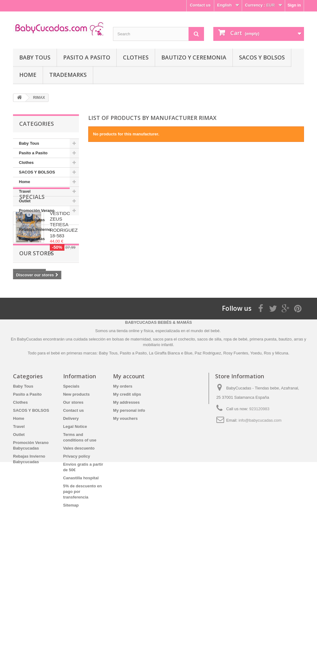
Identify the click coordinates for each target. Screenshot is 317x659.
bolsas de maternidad (131, 453)
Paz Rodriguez (208, 467)
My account (129, 490)
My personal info (129, 525)
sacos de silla (209, 453)
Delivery (71, 533)
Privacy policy (76, 571)
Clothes (136, 57)
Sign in (294, 5)
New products (76, 509)
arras (299, 453)
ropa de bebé (235, 453)
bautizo (285, 453)
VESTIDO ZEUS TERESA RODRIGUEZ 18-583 (64, 290)
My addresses (126, 517)
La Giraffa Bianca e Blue (171, 467)
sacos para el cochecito (174, 453)
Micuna (281, 467)
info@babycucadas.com (259, 535)
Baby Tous (34, 57)
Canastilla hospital (81, 592)
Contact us (200, 5)
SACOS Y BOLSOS (262, 57)
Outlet (25, 201)
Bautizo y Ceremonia (193, 57)
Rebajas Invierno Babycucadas (35, 234)
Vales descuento (79, 562)
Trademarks (68, 74)
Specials (32, 262)
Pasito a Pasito (86, 57)
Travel (25, 191)
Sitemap (71, 619)
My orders (122, 501)
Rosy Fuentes (235, 467)
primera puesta (263, 453)
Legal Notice (75, 541)
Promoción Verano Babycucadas (36, 215)
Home (28, 74)
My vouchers (125, 533)
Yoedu (256, 467)
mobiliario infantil (158, 459)
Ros (267, 467)
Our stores (36, 361)
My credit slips (127, 509)
